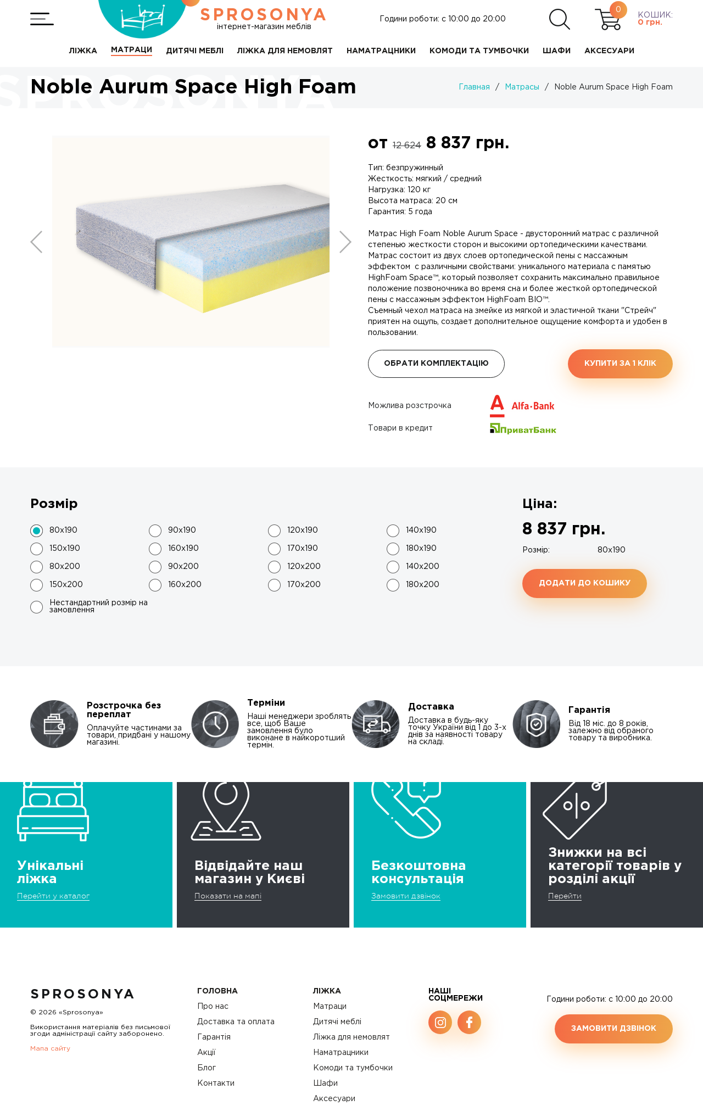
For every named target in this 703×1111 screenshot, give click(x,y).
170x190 (302, 548)
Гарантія (214, 1037)
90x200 (183, 566)
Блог (206, 1068)
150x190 (64, 548)
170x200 (304, 585)
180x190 (421, 548)
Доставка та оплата (236, 1022)
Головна (217, 991)
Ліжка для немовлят (351, 1037)
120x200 (304, 566)
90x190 (182, 530)
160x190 (183, 548)
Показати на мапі (227, 895)
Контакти (216, 1083)
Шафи (325, 1083)
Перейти (565, 895)
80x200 (64, 566)
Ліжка (327, 991)
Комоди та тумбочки (353, 1068)
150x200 (66, 585)
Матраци (330, 1006)
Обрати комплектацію (436, 363)
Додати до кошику (585, 583)
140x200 (422, 566)
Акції (206, 1052)
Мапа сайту (50, 1049)
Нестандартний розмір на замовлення (98, 606)
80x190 (63, 530)
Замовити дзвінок (405, 895)
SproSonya (83, 995)
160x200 (185, 585)
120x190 (302, 530)
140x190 (421, 530)
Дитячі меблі (337, 1022)
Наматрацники (341, 1052)
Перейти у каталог (53, 895)
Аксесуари (334, 1099)
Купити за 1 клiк (620, 363)
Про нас (212, 1006)
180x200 (422, 585)
